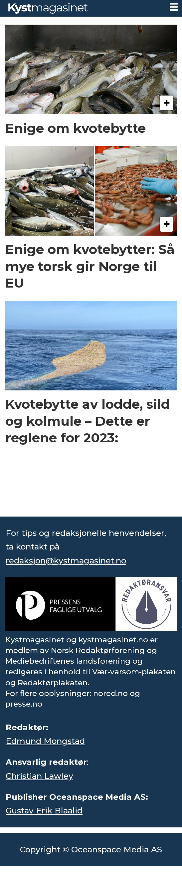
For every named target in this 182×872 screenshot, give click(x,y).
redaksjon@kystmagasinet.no (66, 560)
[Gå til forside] (48, 8)
